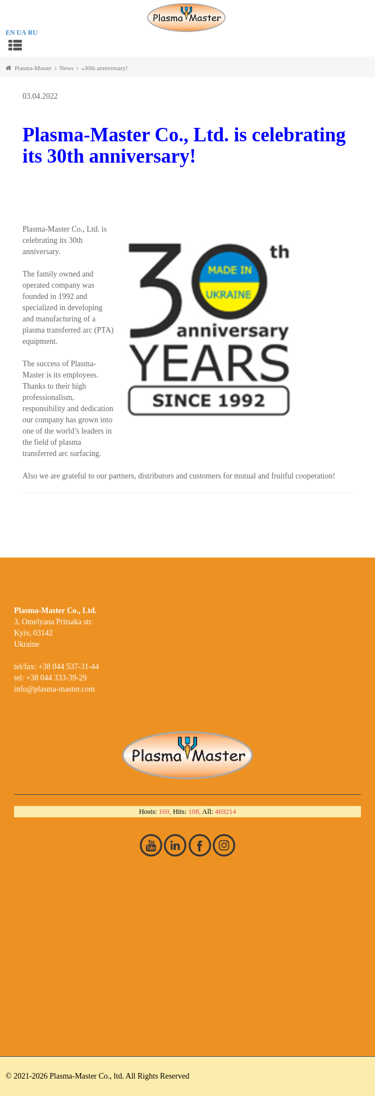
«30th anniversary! (104, 68)
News (67, 68)
